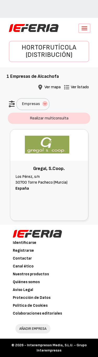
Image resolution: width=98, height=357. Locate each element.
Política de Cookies (30, 305)
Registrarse (23, 250)
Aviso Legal (23, 289)
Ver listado (80, 87)
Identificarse (24, 242)
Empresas (35, 103)
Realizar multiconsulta (49, 118)
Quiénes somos (26, 281)
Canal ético (23, 266)
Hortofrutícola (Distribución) (49, 51)
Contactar (22, 258)
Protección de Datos (31, 297)
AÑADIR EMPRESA (33, 328)
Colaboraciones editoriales (37, 313)
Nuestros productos (31, 274)
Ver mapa (52, 87)
